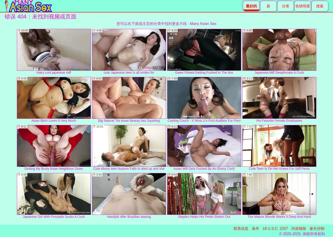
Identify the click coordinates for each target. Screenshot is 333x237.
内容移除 (298, 229)
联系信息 (241, 229)
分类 (285, 6)
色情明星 (302, 6)
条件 (255, 229)
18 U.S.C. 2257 (275, 229)
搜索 (320, 6)
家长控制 (317, 229)
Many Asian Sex (203, 24)
